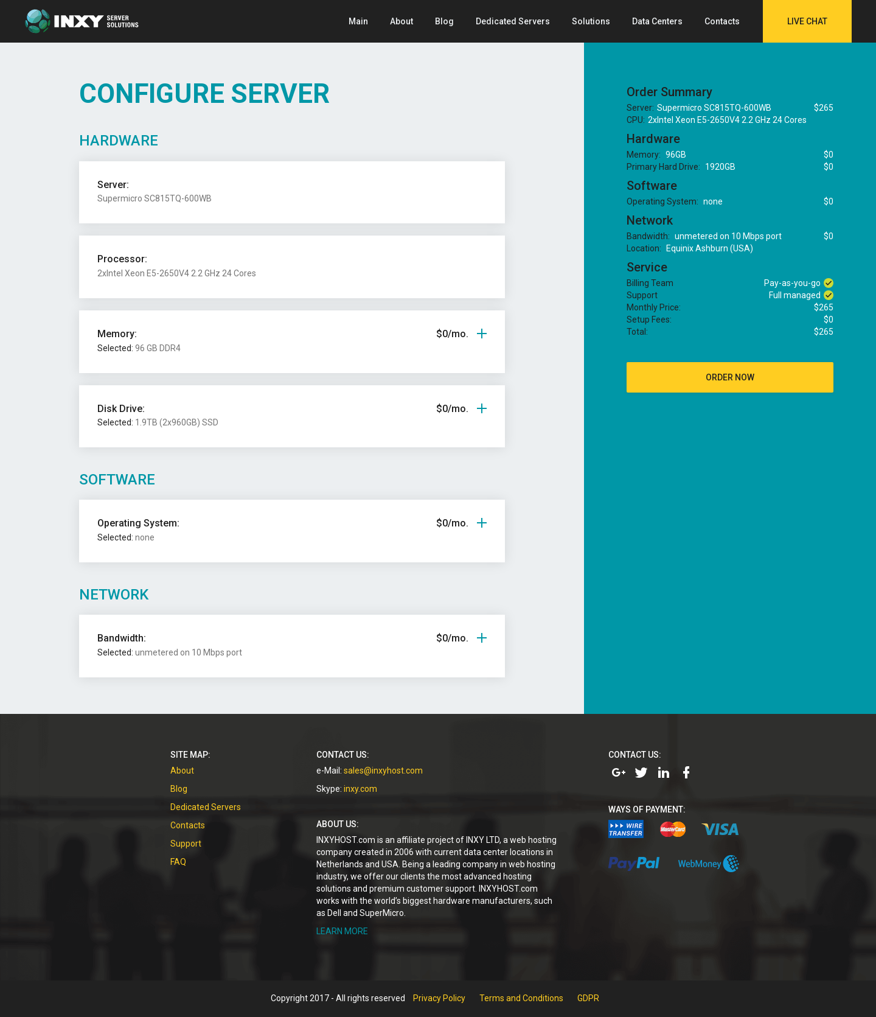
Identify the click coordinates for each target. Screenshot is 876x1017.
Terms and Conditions (521, 998)
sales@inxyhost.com (383, 770)
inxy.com (360, 789)
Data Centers (657, 21)
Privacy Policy (439, 998)
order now (730, 377)
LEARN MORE (342, 931)
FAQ (178, 862)
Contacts (722, 21)
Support (185, 843)
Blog (444, 21)
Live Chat (807, 21)
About (401, 21)
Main (358, 21)
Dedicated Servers (513, 21)
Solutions (591, 21)
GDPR (588, 998)
